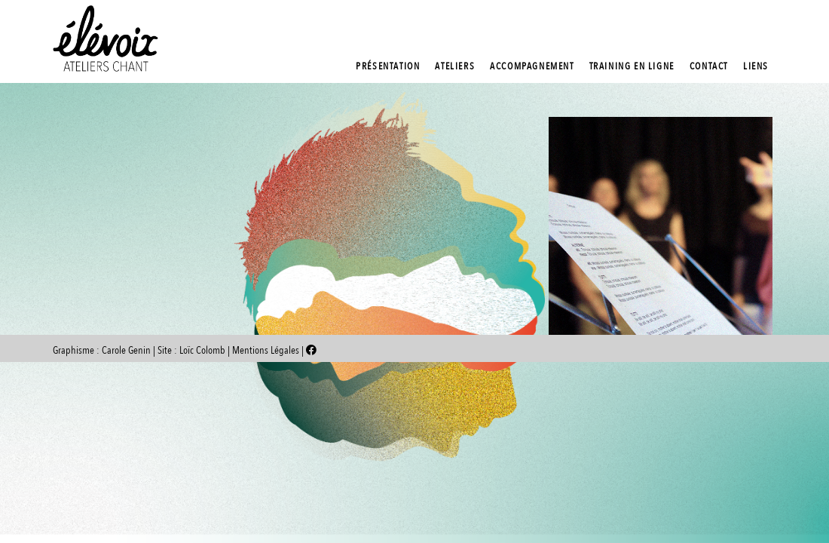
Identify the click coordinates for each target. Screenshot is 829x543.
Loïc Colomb (202, 350)
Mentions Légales (266, 350)
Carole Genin (126, 350)
